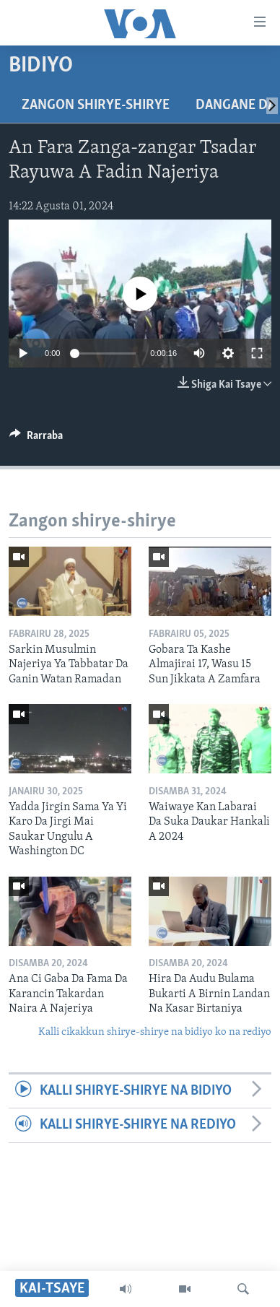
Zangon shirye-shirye (96, 105)
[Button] (36, 439)
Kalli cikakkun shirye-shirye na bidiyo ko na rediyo (154, 1032)
